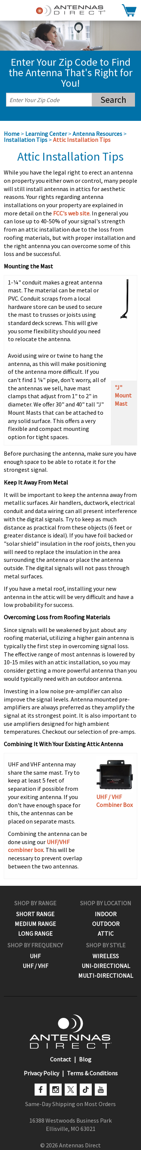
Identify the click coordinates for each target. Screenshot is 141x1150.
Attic (106, 933)
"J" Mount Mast (123, 395)
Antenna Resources (97, 133)
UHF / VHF (35, 965)
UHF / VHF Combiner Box (114, 782)
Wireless (105, 956)
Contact (60, 1059)
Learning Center (46, 133)
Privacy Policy (41, 1073)
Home (12, 133)
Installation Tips (25, 139)
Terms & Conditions (92, 1073)
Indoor (106, 914)
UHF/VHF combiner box (39, 846)
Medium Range (35, 923)
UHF (35, 956)
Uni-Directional (106, 965)
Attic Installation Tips (82, 139)
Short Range (35, 914)
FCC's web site (71, 213)
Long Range (35, 933)
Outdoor (106, 923)
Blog (85, 1059)
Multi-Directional (105, 975)
